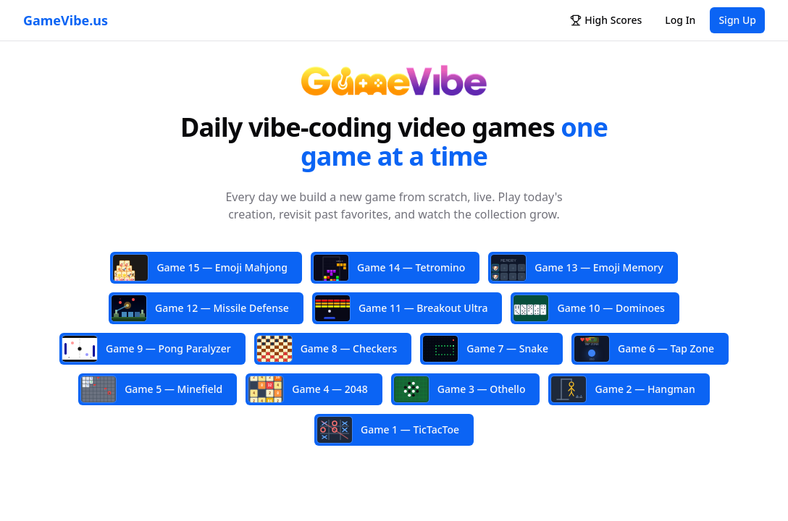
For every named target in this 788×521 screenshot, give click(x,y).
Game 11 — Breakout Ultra (401, 308)
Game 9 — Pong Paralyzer (146, 349)
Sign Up (737, 20)
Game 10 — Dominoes (589, 308)
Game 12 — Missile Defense (200, 308)
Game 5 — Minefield (151, 389)
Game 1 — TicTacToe (388, 430)
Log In (680, 20)
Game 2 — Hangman (623, 389)
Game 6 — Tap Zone (644, 349)
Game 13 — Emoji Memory (577, 269)
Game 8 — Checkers (327, 349)
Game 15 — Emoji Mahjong (200, 268)
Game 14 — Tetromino (389, 268)
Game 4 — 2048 (307, 389)
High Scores (606, 20)
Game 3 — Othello (460, 389)
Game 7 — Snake (485, 349)
